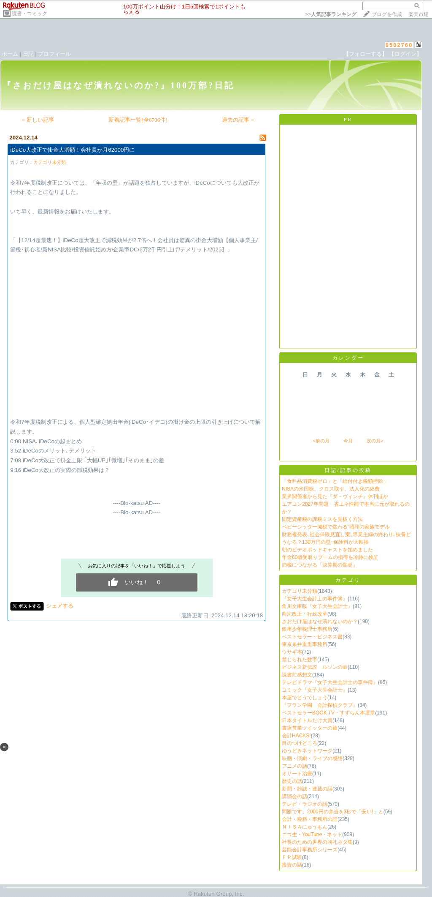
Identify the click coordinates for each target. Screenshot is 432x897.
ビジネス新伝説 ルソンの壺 (315, 667)
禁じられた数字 (299, 660)
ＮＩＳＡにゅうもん (304, 827)
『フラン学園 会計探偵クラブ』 (320, 705)
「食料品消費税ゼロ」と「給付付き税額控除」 (335, 481)
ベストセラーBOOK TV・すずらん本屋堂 (328, 713)
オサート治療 (297, 774)
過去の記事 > (238, 120)
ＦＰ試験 (292, 857)
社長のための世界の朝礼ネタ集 (317, 842)
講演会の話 (294, 796)
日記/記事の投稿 (347, 470)
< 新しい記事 (38, 120)
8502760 (399, 45)
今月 (348, 440)
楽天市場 (418, 14)
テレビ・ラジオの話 (304, 804)
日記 (28, 54)
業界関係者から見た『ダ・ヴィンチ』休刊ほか (335, 496)
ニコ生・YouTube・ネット (312, 834)
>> (330, 14)
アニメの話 (294, 766)
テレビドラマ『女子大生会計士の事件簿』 (330, 682)
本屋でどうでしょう (304, 698)
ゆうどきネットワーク (307, 751)
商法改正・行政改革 (304, 614)
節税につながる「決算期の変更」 (320, 565)
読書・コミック (29, 13)
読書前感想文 (297, 675)
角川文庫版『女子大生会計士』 (317, 606)
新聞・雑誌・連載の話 (307, 789)
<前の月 (321, 440)
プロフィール (54, 54)
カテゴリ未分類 (49, 162)
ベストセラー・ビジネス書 (312, 637)
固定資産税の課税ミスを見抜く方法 (322, 519)
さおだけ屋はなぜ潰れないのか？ (320, 621)
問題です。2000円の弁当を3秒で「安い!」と (332, 812)
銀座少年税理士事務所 (307, 629)
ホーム (10, 54)
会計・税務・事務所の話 (310, 819)
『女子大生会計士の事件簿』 (315, 599)
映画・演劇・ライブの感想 (312, 758)
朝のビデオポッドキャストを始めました (327, 550)
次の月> (375, 440)
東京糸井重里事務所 (304, 644)
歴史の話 (292, 781)
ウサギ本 (292, 652)
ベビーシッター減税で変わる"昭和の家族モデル (336, 527)
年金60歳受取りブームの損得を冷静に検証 (330, 557)
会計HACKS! (296, 736)
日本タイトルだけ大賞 (307, 720)
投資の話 (292, 865)
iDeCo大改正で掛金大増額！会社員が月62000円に (72, 150)
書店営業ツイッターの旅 (310, 728)
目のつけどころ (299, 743)
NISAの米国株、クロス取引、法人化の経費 (331, 489)
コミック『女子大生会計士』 (315, 690)
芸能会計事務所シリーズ (310, 850)
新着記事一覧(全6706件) (137, 120)
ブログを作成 (387, 14)
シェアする (59, 606)
